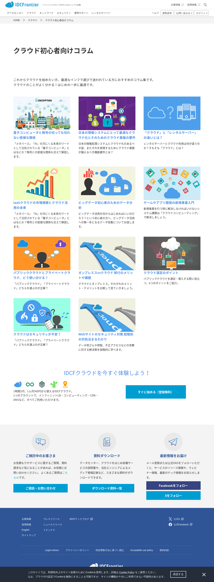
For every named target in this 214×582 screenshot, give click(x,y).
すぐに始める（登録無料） (156, 392)
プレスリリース (51, 519)
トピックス (49, 530)
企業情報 (26, 519)
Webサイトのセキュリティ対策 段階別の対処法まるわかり (105, 336)
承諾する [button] (178, 574)
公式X (179, 519)
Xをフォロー (173, 495)
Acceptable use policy (141, 550)
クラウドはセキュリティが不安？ (37, 334)
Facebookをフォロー (173, 485)
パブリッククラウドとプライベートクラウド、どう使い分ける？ (41, 275)
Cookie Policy (126, 572)
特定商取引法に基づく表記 (110, 550)
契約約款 (164, 550)
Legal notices (52, 550)
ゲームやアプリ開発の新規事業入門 (169, 202)
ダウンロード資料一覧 (107, 488)
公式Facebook (183, 524)
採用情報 (26, 524)
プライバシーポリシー (77, 550)
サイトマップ (29, 535)
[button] (167, 576)
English (25, 530)
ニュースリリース (52, 524)
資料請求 (167, 13)
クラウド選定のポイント (161, 272)
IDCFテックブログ (81, 519)
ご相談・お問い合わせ (41, 488)
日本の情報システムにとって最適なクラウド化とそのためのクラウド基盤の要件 (106, 135)
